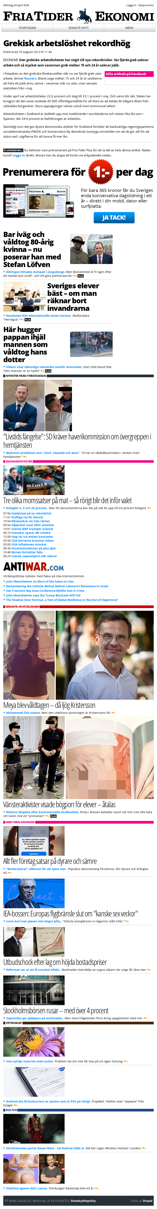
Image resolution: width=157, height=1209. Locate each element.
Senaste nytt (78, 28)
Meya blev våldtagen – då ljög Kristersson (49, 704)
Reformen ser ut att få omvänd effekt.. (33, 970)
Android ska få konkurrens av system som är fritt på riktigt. (48, 1101)
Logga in (18, 155)
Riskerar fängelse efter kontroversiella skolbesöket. (42, 812)
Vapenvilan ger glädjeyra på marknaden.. (35, 1018)
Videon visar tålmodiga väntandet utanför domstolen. (44, 367)
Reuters (30, 78)
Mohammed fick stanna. (23, 713)
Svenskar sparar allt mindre (30, 533)
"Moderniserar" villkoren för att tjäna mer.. (36, 869)
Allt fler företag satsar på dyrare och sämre (50, 860)
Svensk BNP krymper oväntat (32, 529)
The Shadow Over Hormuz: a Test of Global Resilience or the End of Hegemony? (62, 600)
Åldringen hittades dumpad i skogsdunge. (35, 272)
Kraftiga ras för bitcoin (27, 517)
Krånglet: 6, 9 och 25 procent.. (27, 508)
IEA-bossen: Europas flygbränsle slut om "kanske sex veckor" (70, 913)
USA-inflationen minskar (28, 544)
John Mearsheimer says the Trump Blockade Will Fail (43, 595)
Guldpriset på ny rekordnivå (31, 513)
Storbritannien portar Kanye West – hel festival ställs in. (45, 1148)
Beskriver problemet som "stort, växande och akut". (43, 453)
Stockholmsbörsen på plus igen (33, 548)
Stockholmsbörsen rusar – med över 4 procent (55, 1010)
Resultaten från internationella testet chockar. (39, 316)
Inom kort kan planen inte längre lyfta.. (34, 921)
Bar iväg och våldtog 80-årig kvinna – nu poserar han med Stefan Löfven (32, 249)
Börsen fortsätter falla (27, 552)
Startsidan (27, 28)
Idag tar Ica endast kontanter (32, 537)
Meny (130, 28)
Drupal (147, 1201)
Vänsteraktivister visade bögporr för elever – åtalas (59, 804)
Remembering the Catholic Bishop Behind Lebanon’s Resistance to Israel (57, 586)
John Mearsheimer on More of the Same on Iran (40, 581)
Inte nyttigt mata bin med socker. (30, 1061)
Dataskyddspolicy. (83, 1201)
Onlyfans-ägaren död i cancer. (27, 1188)
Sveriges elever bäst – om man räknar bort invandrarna (73, 297)
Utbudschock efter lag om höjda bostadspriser (55, 961)
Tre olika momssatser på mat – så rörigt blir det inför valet (67, 500)
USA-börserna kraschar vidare (32, 540)
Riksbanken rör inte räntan (30, 521)
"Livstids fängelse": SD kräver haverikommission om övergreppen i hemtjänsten (77, 440)
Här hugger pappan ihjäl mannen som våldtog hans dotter (25, 344)
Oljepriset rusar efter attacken (32, 525)
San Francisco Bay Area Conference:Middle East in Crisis (45, 591)
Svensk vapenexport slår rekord (34, 556)
